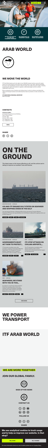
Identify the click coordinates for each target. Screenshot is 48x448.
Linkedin (20, 412)
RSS (28, 412)
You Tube (28, 408)
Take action (35, 3)
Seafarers (5, 217)
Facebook (24, 408)
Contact (24, 398)
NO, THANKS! (35, 440)
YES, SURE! (12, 440)
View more (24, 300)
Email (8, 124)
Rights (11, 217)
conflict (28, 254)
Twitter (20, 408)
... (44, 254)
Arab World (22, 217)
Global (16, 217)
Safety (16, 255)
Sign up (24, 385)
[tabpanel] (24, 13)
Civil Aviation (35, 254)
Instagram (24, 412)
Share (5, 132)
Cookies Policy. (37, 445)
